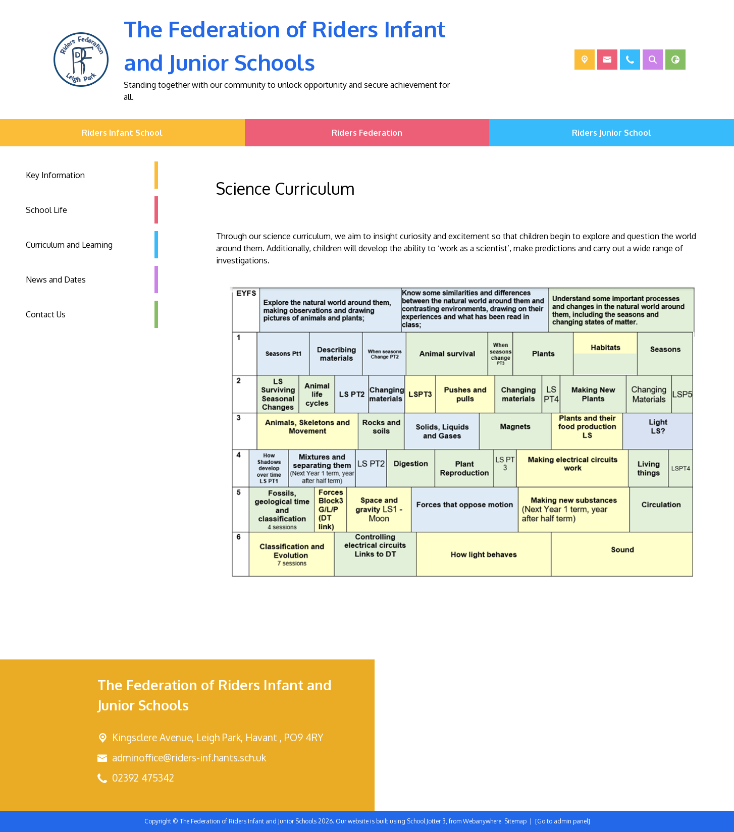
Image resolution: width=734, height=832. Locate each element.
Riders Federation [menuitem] (367, 133)
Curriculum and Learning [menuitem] (69, 245)
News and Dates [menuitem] (56, 279)
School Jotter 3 (426, 821)
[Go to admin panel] (562, 821)
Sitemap (515, 821)
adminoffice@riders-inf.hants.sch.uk (189, 757)
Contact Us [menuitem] (46, 314)
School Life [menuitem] (46, 210)
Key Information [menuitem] (55, 175)
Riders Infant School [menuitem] (122, 133)
